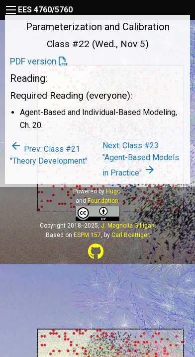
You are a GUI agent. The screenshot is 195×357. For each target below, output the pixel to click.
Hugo (113, 191)
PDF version (33, 61)
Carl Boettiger (130, 235)
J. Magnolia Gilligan (128, 225)
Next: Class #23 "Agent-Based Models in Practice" (140, 159)
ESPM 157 (87, 235)
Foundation (103, 200)
